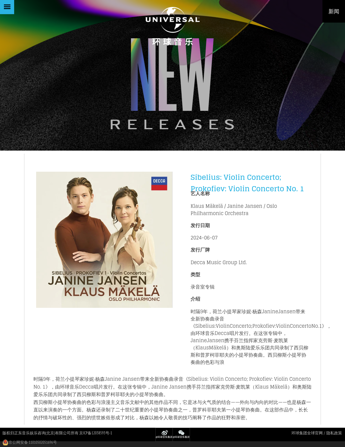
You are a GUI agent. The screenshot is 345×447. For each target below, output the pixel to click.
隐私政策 (334, 433)
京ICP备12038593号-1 (95, 433)
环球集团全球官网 (307, 433)
